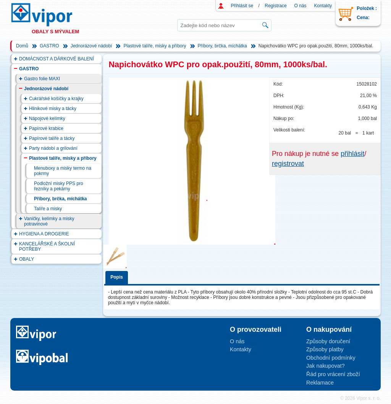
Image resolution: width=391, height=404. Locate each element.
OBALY (26, 259)
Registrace (275, 5)
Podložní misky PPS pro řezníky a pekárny (58, 186)
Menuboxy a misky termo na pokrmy (62, 170)
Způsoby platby (325, 349)
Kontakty (323, 5)
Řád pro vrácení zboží (333, 374)
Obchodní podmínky (330, 358)
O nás (300, 5)
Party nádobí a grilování (53, 148)
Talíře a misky (48, 208)
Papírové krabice (46, 128)
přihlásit (352, 153)
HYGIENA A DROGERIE (44, 234)
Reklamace (320, 383)
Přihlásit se (242, 5)
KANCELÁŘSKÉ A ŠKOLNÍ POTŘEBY (47, 246)
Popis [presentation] (116, 277)
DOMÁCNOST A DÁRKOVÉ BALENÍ (56, 59)
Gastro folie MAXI (42, 78)
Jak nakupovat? (325, 366)
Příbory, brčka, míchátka (222, 46)
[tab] (117, 276)
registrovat (288, 163)
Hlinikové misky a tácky (52, 108)
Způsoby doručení (328, 341)
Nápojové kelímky (47, 118)
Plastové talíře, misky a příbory (154, 46)
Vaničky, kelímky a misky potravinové (49, 221)
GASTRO (49, 46)
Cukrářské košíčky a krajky (56, 98)
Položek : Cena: (367, 13)
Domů (22, 46)
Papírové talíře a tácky (51, 138)
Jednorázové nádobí (91, 46)
